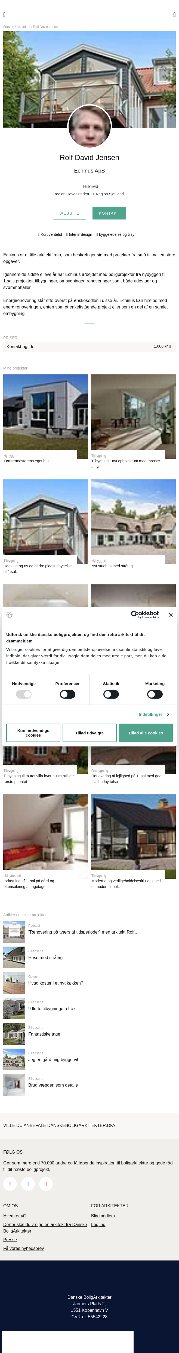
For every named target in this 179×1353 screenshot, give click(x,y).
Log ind (98, 1224)
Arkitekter (23, 27)
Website (70, 213)
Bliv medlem (103, 1216)
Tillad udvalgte (89, 733)
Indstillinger (150, 714)
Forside (8, 27)
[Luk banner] (171, 615)
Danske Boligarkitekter (89, 15)
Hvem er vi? (14, 1216)
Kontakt (109, 213)
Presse (10, 1239)
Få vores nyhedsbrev (23, 1248)
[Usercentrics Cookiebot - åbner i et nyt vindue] (135, 615)
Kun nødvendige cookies (33, 732)
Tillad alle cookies (145, 733)
